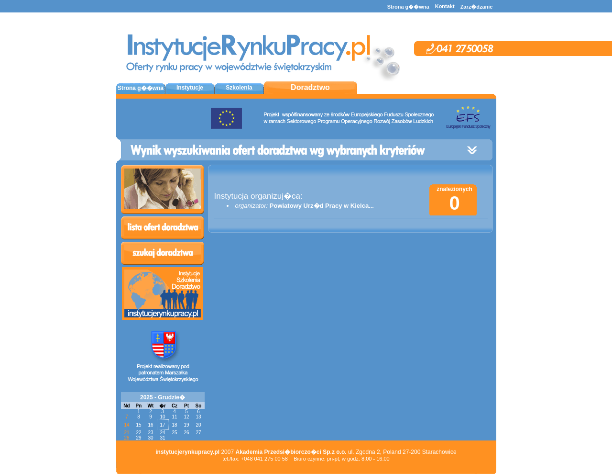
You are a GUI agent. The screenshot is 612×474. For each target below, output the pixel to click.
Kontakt (445, 6)
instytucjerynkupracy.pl (187, 452)
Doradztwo (310, 87)
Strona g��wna (408, 7)
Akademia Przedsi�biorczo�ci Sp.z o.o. (290, 452)
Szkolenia (239, 87)
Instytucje (189, 87)
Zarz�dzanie (476, 7)
